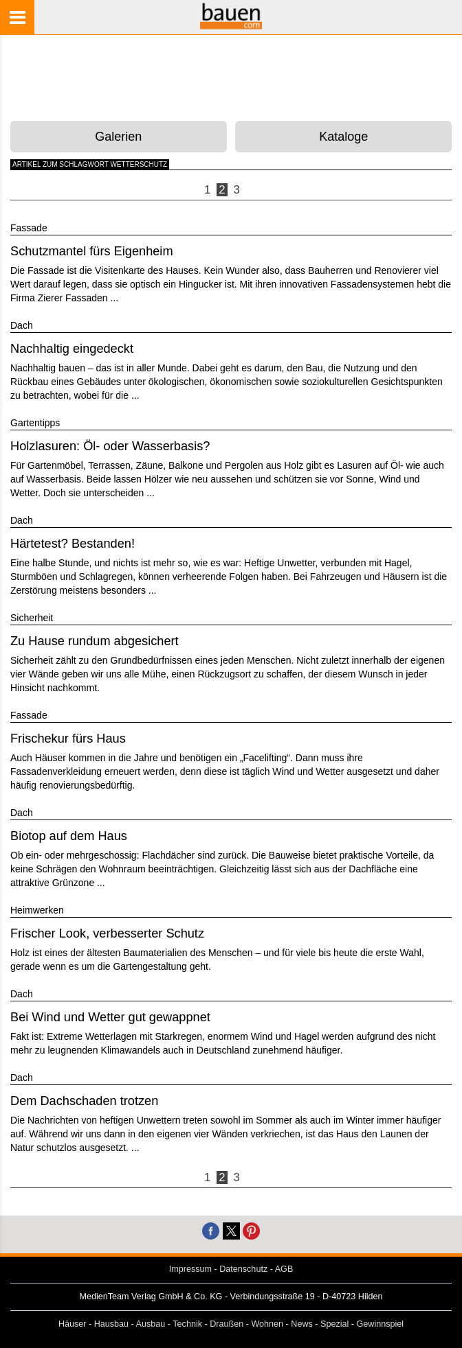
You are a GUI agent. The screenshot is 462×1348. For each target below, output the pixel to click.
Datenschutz (243, 1269)
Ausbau (151, 1324)
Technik (187, 1324)
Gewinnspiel (380, 1324)
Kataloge (343, 136)
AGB (284, 1269)
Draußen (226, 1324)
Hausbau (111, 1324)
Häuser (72, 1324)
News (302, 1324)
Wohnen (267, 1324)
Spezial (334, 1324)
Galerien (118, 136)
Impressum (190, 1269)
